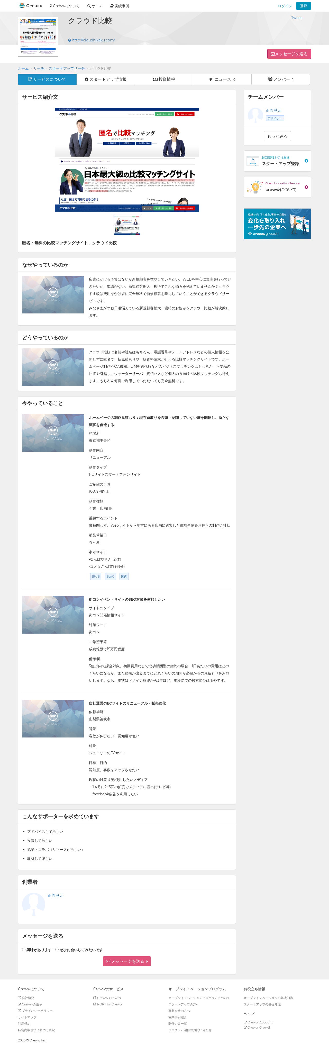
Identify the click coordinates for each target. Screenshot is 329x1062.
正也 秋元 (55, 895)
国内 (124, 576)
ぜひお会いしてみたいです (81, 950)
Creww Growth (107, 998)
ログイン (285, 6)
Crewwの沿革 (30, 1004)
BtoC (110, 576)
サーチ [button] (95, 6)
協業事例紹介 (177, 1017)
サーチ (38, 68)
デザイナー (275, 118)
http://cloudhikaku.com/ (91, 40)
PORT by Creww (108, 1004)
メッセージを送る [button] (291, 53)
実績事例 (119, 6)
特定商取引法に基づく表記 (36, 1030)
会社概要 (26, 998)
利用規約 (24, 1023)
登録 (303, 6)
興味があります (39, 950)
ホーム (23, 68)
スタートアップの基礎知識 (262, 1004)
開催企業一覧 (177, 1023)
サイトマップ (27, 1017)
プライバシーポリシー (35, 1011)
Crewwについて (65, 6)
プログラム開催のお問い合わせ (190, 1030)
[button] (127, 961)
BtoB (96, 576)
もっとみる (277, 136)
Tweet (296, 17)
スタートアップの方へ (183, 1004)
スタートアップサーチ (67, 68)
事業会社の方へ (179, 1011)
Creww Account (258, 1022)
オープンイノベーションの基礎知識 (268, 998)
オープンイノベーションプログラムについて (199, 998)
